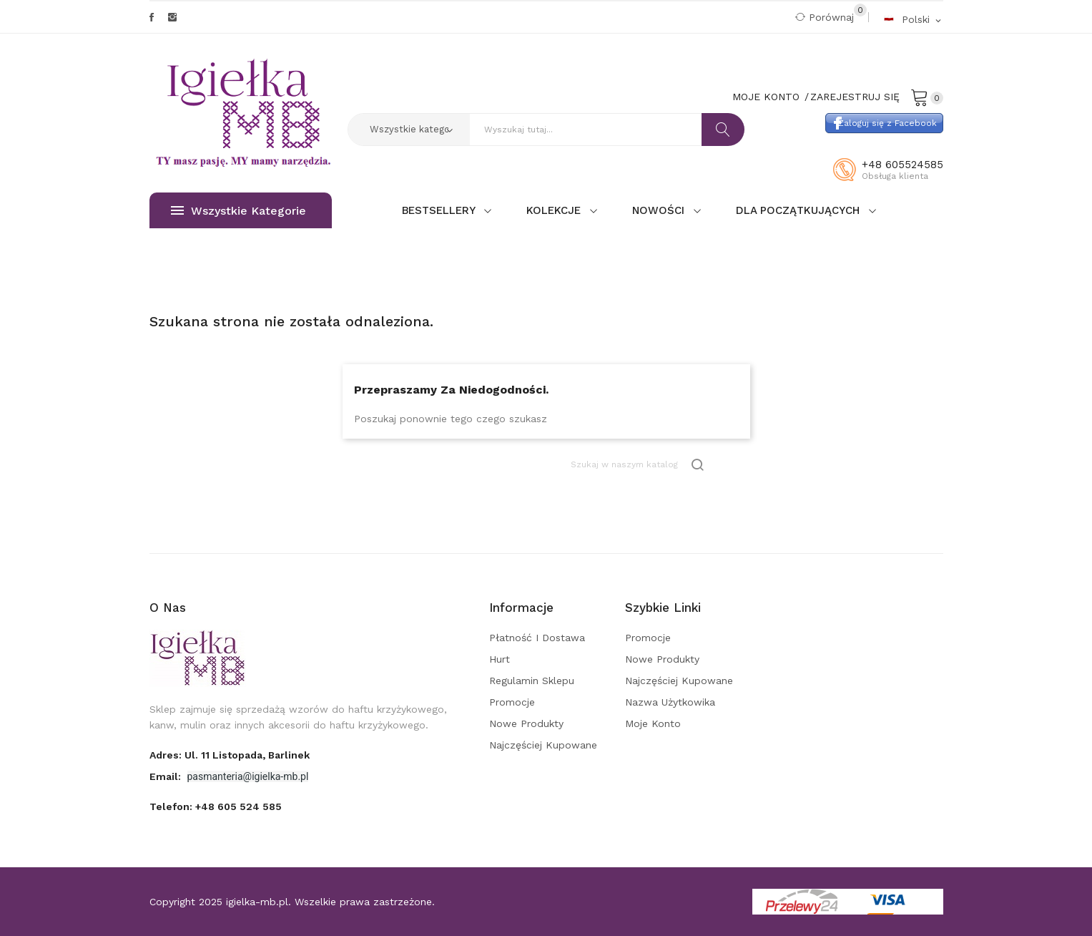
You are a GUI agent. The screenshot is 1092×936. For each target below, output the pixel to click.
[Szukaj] (639, 465)
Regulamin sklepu (531, 680)
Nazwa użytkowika (670, 702)
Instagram (172, 17)
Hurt (499, 659)
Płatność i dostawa (537, 637)
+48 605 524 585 (238, 806)
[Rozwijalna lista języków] (913, 19)
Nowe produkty (526, 723)
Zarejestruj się (855, 96)
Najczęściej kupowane (543, 745)
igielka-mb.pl (257, 901)
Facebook (151, 17)
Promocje (512, 702)
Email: (166, 776)
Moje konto (653, 723)
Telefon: (215, 806)
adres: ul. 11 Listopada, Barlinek (229, 755)
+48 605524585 (902, 164)
